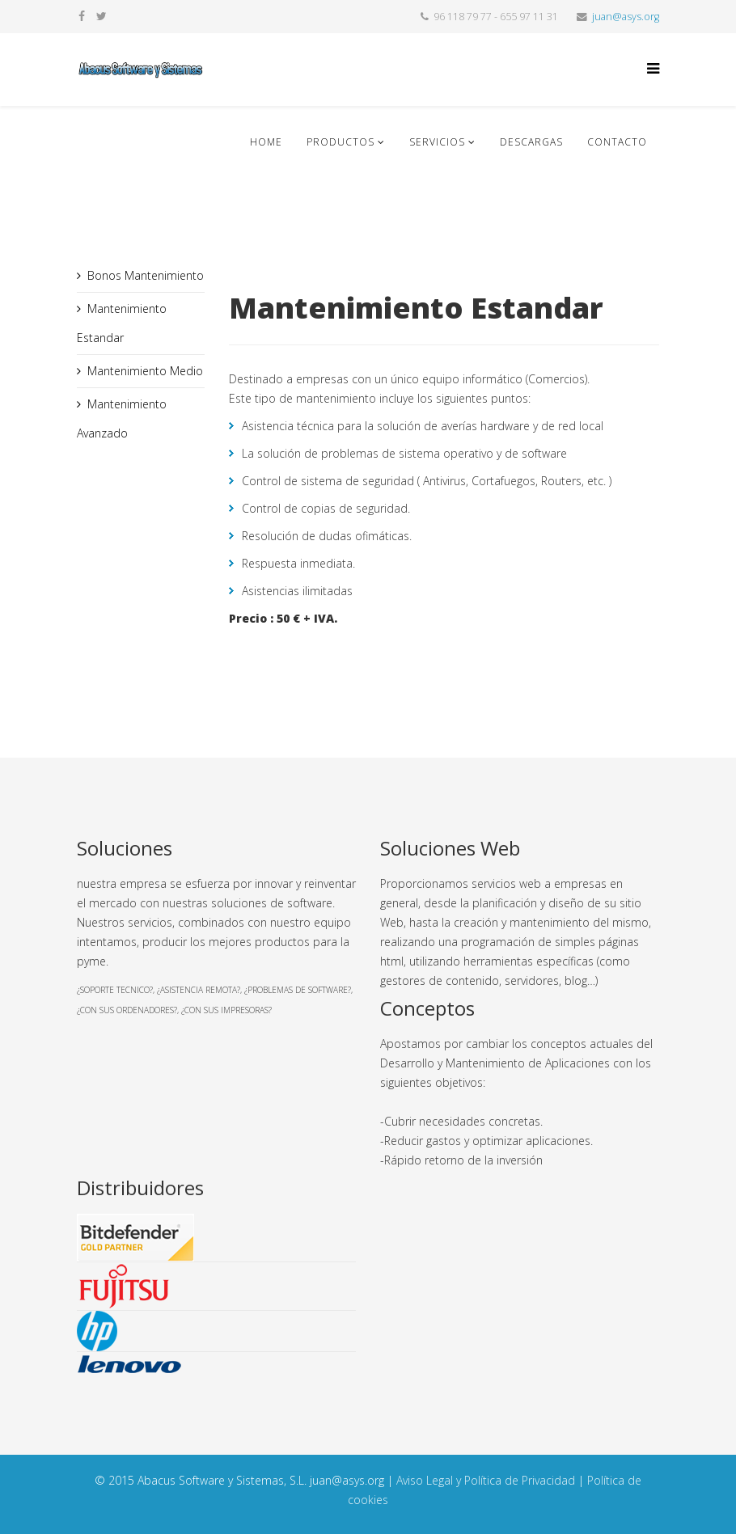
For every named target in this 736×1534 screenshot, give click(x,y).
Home (266, 142)
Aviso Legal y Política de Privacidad (485, 1480)
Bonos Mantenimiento (145, 275)
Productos (340, 142)
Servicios (437, 142)
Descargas (531, 142)
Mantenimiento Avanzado (122, 418)
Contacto (617, 142)
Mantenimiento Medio (145, 370)
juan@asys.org (625, 16)
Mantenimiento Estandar (122, 323)
